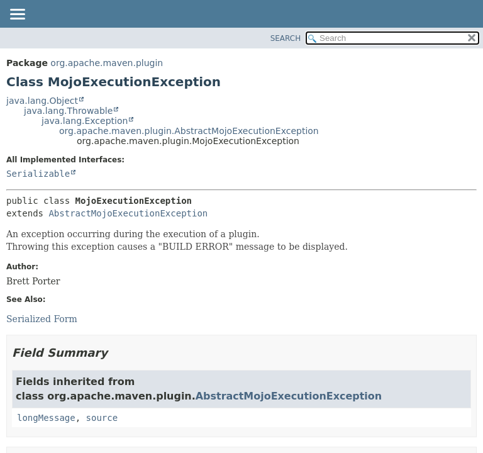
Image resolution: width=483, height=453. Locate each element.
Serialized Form (41, 319)
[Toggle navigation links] (17, 15)
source (102, 418)
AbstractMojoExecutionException (128, 213)
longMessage (46, 418)
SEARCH (285, 38)
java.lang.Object (42, 101)
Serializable (38, 174)
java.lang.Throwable (68, 111)
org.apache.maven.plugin (106, 63)
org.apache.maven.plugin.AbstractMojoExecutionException (189, 131)
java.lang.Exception (85, 121)
